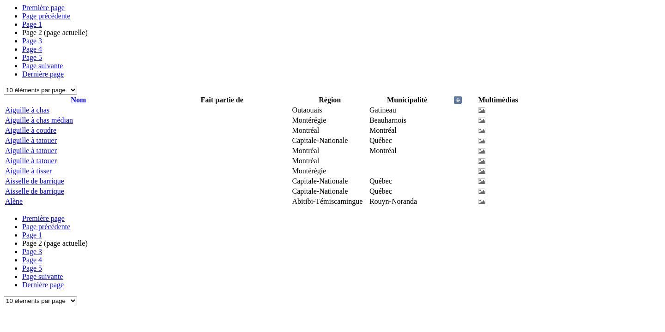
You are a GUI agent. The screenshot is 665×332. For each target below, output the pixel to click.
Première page (43, 8)
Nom (78, 100)
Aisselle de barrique (34, 181)
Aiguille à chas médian (39, 120)
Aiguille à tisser (28, 171)
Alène (14, 201)
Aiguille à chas (27, 110)
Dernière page (43, 74)
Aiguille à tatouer (31, 140)
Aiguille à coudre (30, 130)
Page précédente (46, 16)
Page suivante (42, 66)
